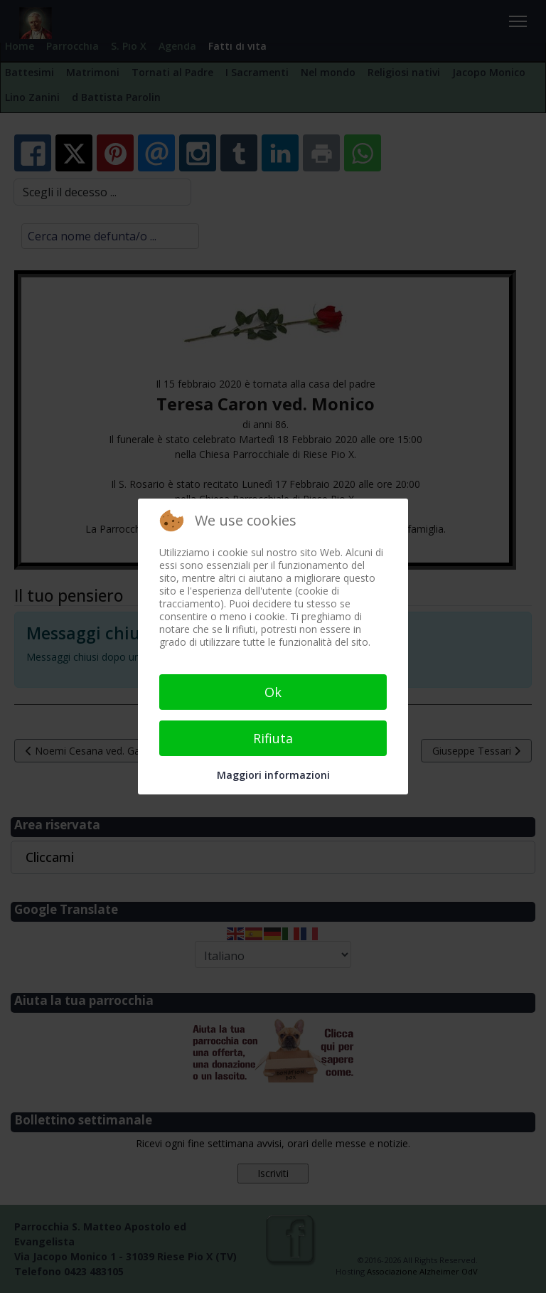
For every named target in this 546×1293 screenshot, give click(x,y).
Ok (273, 692)
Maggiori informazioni (273, 775)
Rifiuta (273, 738)
